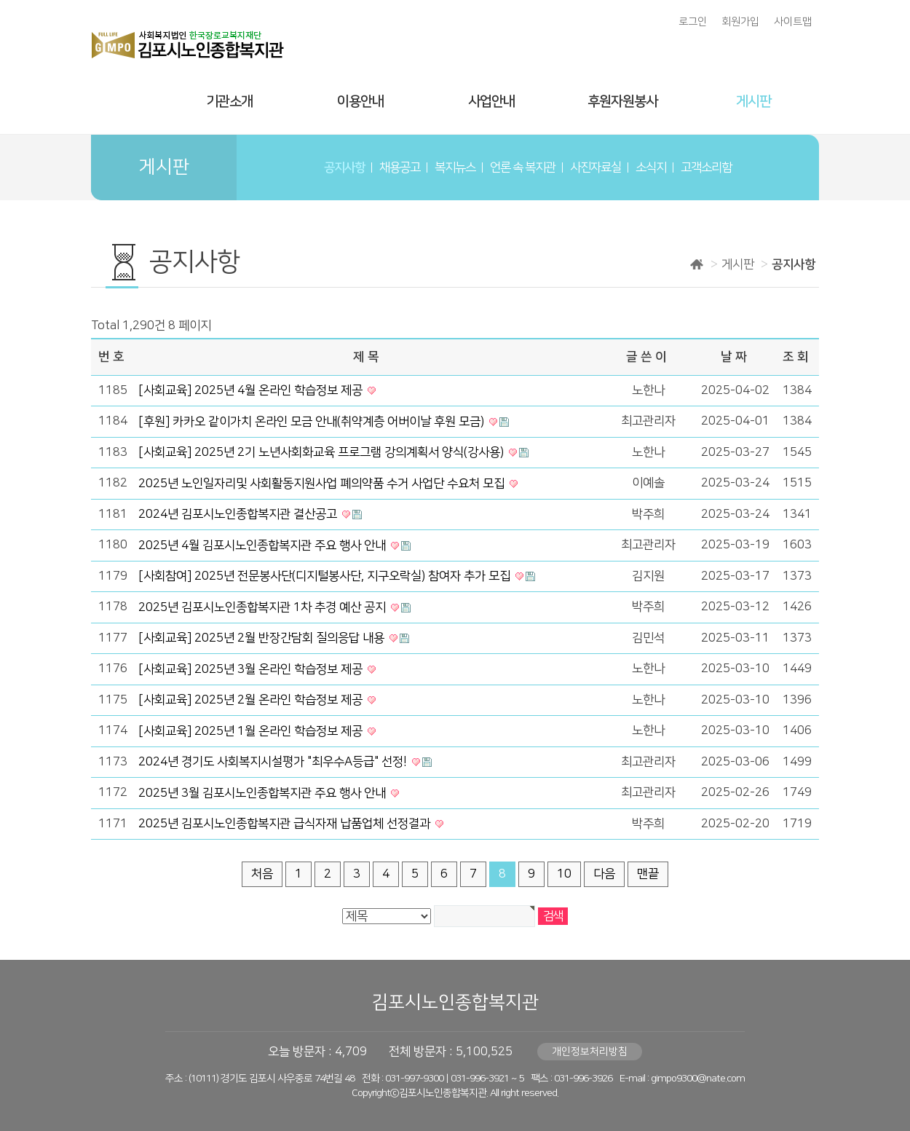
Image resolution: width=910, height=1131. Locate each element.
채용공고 (399, 167)
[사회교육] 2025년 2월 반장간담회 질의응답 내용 (262, 638)
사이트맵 (793, 22)
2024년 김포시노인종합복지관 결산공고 (239, 514)
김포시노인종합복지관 (455, 1002)
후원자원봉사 (622, 101)
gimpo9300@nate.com (698, 1078)
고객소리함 (706, 167)
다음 (604, 873)
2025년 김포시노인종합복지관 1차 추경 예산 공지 (263, 607)
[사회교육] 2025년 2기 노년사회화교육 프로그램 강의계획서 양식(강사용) (322, 452)
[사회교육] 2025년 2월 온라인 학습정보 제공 (251, 699)
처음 (262, 873)
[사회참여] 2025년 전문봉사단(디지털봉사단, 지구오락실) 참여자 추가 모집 (325, 576)
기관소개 (229, 101)
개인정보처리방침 (590, 1051)
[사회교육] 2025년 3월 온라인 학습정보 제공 (251, 669)
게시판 (753, 101)
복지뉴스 (455, 167)
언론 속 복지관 (522, 167)
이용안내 (360, 101)
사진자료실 (595, 167)
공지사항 (344, 167)
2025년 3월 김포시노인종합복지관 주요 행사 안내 (263, 793)
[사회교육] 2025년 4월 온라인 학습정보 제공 (251, 390)
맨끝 (648, 873)
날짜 (735, 356)
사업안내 (491, 101)
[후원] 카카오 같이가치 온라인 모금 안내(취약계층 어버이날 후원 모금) (312, 421)
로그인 (692, 22)
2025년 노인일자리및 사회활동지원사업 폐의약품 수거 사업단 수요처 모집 (322, 483)
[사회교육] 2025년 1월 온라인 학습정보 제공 (251, 731)
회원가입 (740, 22)
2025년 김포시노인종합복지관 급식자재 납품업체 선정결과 (285, 823)
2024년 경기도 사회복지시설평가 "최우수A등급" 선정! (274, 761)
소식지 (651, 167)
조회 (797, 356)
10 (564, 873)
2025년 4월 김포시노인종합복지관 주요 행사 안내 (263, 545)
